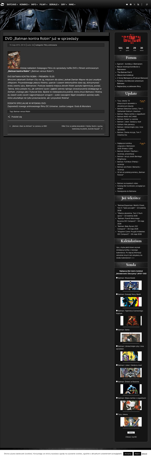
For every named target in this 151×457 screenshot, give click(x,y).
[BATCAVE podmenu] (17, 4)
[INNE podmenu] (74, 4)
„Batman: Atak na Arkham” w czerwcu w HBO (29, 126)
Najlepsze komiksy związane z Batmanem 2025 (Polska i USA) (126, 146)
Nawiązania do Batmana (126, 191)
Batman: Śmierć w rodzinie (127, 119)
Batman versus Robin (22, 111)
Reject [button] (137, 454)
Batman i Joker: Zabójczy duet (129, 122)
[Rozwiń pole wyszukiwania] (146, 4)
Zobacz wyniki (131, 437)
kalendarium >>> (127, 258)
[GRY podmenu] (66, 4)
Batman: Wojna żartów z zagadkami (131, 114)
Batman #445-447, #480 (127, 116)
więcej (144, 454)
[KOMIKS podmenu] (28, 4)
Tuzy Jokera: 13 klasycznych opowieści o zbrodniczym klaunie (127, 103)
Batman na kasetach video (127, 183)
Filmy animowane (50, 45)
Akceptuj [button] (128, 454)
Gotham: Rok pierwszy (126, 124)
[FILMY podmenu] (46, 4)
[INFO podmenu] (37, 4)
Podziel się (17, 117)
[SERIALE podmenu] (58, 4)
